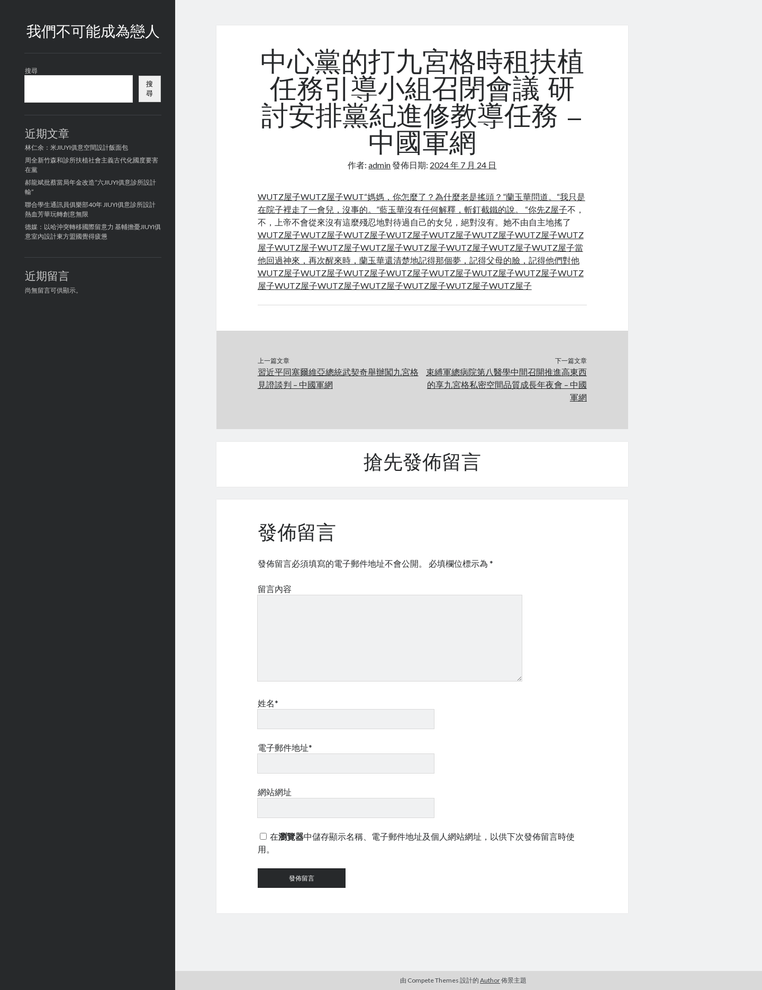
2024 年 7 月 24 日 (463, 165)
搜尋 (31, 71)
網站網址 (275, 792)
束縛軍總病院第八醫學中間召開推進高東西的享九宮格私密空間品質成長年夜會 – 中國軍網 (506, 384)
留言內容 (275, 589)
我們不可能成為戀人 (93, 32)
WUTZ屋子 (279, 197)
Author (490, 980)
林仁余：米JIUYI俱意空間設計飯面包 (76, 147)
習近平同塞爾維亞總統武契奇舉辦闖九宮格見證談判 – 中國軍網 (338, 378)
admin (379, 165)
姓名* (268, 703)
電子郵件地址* (285, 747)
